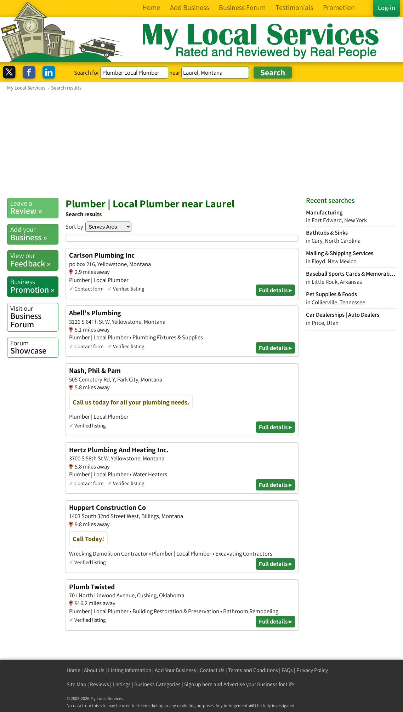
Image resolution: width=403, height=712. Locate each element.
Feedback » (34, 260)
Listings (122, 684)
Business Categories (157, 684)
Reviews (99, 684)
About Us (94, 670)
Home (73, 670)
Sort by (74, 226)
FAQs (287, 670)
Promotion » (34, 286)
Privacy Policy (312, 670)
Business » (34, 233)
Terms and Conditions (253, 670)
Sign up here (198, 684)
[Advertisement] (201, 144)
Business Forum (34, 317)
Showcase (34, 347)
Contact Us (212, 670)
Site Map (76, 684)
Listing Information (129, 670)
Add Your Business (175, 670)
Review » (34, 207)
